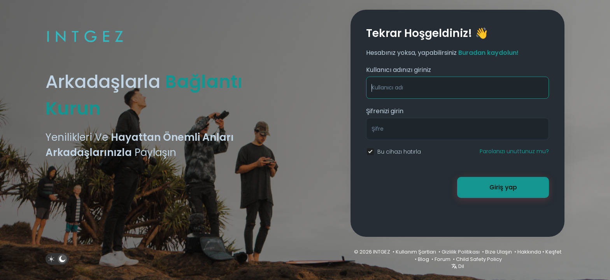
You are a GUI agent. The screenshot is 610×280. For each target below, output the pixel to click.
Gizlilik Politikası (461, 252)
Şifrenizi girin (384, 111)
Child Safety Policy (479, 259)
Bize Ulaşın (498, 252)
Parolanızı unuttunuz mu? (514, 151)
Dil (457, 266)
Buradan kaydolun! (488, 52)
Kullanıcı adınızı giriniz (398, 69)
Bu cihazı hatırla (399, 152)
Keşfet (553, 252)
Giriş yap (503, 187)
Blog (423, 259)
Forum (442, 259)
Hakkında (529, 252)
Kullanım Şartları (416, 252)
